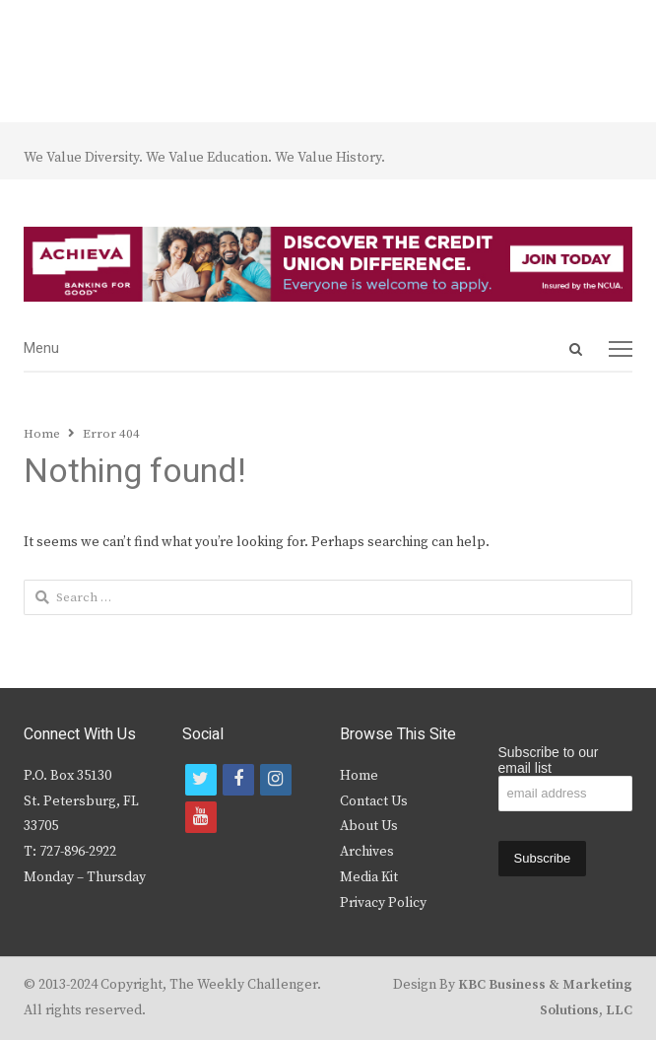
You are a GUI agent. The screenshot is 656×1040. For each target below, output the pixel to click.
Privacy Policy (383, 903)
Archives (367, 852)
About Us (369, 826)
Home (359, 776)
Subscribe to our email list (548, 760)
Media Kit (369, 877)
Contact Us (374, 801)
